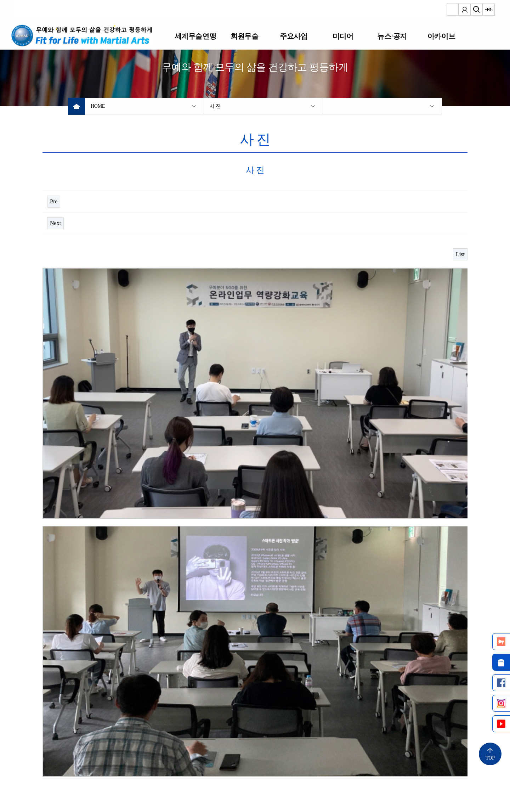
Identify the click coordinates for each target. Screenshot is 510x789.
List (460, 254)
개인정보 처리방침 (116, 749)
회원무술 (244, 36)
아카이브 (441, 36)
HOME (98, 106)
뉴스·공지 (392, 36)
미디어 (343, 36)
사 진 (215, 106)
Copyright (52, 773)
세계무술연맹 (195, 36)
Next (55, 223)
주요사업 (293, 36)
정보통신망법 (59, 749)
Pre (53, 201)
